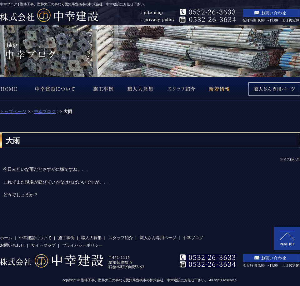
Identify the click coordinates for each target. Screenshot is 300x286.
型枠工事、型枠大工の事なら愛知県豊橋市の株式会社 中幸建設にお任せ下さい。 (144, 280)
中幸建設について (35, 237)
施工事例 (66, 237)
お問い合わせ (12, 245)
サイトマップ (43, 245)
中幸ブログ (45, 111)
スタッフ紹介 (120, 237)
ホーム (6, 237)
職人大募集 (91, 237)
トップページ (13, 111)
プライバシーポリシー (82, 245)
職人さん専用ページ (158, 237)
